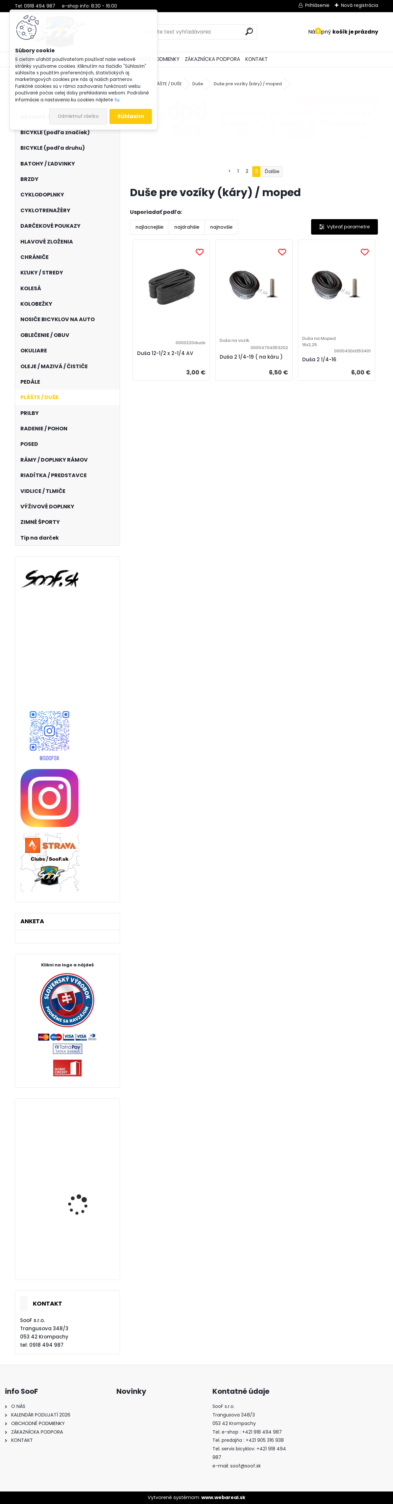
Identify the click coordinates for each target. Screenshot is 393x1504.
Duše (197, 84)
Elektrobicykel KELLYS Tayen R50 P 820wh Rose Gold (86, 1253)
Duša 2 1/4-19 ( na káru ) (251, 356)
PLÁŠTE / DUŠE (167, 84)
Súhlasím (130, 116)
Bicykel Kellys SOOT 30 (84, 1198)
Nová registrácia (359, 5)
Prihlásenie (317, 5)
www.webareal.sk (223, 1497)
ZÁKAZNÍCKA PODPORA (212, 59)
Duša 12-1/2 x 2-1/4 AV (165, 353)
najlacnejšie (149, 227)
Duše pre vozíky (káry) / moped (248, 84)
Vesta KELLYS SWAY (79, 1131)
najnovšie (221, 227)
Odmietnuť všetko (78, 116)
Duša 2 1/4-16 (319, 359)
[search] (249, 31)
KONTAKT (256, 59)
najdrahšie (186, 227)
